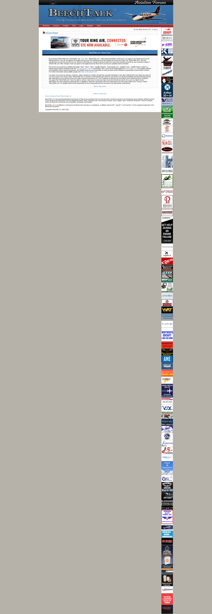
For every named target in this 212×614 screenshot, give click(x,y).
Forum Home (52, 33)
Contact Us (67, 96)
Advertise (46, 26)
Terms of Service (50, 96)
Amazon (56, 26)
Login (81, 26)
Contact (65, 26)
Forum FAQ (59, 96)
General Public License (84, 68)
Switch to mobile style (99, 93)
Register (90, 26)
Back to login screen (100, 86)
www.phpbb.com (131, 68)
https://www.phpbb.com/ (89, 72)
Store (99, 26)
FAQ (73, 26)
